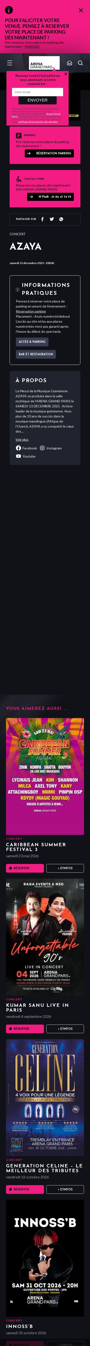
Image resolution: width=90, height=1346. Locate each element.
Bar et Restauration (36, 354)
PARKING (32, 46)
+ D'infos (65, 868)
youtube (26, 456)
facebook (26, 448)
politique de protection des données (38, 121)
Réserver (21, 868)
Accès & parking (32, 342)
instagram (50, 448)
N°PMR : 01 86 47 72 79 (55, 197)
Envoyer (38, 100)
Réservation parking (53, 153)
